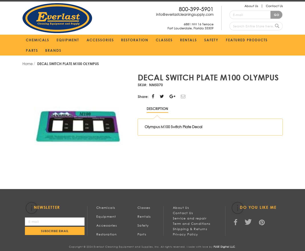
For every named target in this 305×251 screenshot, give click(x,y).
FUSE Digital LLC (224, 247)
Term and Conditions (191, 223)
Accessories (106, 225)
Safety (143, 225)
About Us (251, 6)
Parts (141, 234)
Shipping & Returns (190, 229)
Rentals (144, 216)
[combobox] (256, 26)
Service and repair (189, 218)
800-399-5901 (196, 8)
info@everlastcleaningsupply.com (185, 14)
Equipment (106, 216)
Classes (143, 207)
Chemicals (105, 207)
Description (157, 108)
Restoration (106, 234)
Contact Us (274, 6)
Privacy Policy (185, 234)
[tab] (157, 109)
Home (28, 63)
